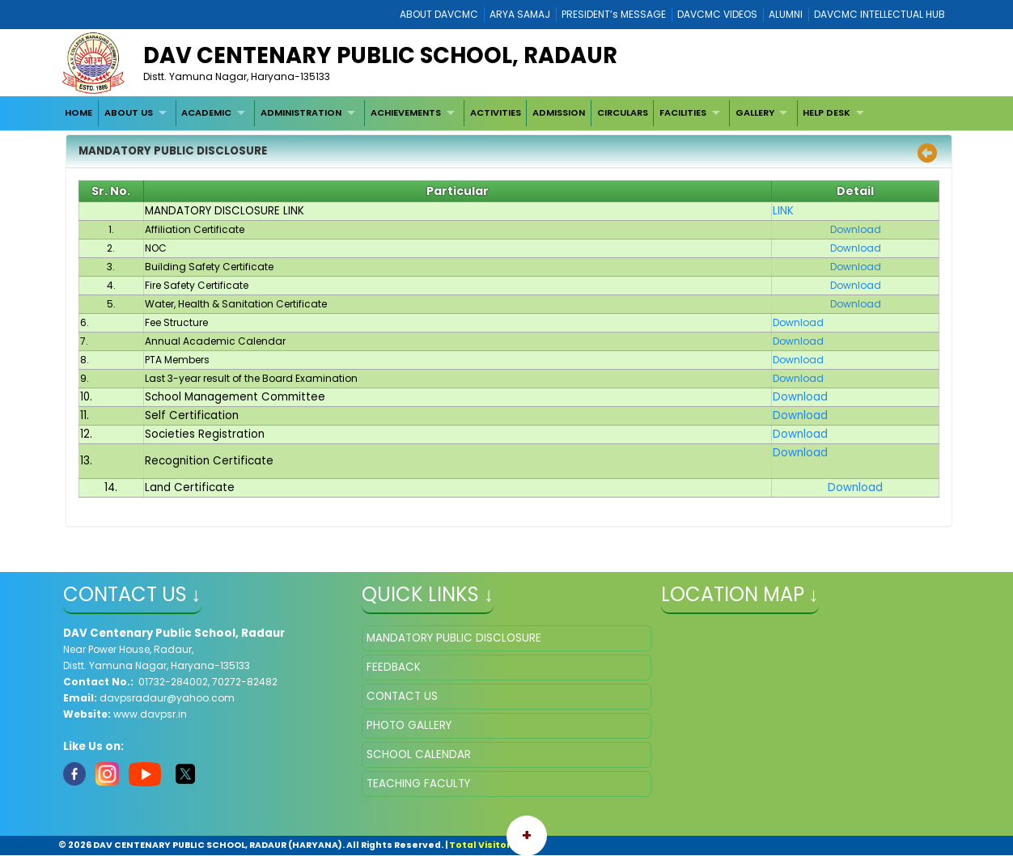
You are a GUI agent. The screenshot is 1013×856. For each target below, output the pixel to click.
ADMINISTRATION (301, 112)
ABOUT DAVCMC (439, 14)
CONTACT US (402, 696)
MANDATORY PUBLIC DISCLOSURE (454, 638)
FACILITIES (682, 112)
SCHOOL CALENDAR (419, 754)
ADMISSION (558, 112)
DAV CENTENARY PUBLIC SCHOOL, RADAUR (380, 55)
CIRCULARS (622, 112)
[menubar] (467, 113)
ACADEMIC (206, 112)
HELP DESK (826, 112)
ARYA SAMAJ (520, 14)
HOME (78, 112)
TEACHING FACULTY (418, 783)
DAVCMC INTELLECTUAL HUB (879, 14)
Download (800, 397)
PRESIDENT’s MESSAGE (614, 14)
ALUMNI (786, 14)
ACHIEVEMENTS (406, 112)
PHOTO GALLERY (409, 725)
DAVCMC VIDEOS (717, 14)
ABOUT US (128, 112)
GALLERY (754, 112)
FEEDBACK (394, 667)
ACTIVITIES (495, 112)
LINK (783, 210)
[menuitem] (79, 113)
